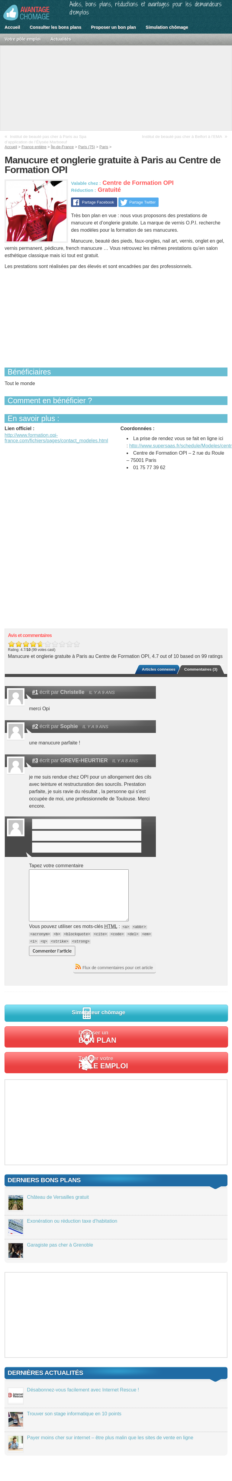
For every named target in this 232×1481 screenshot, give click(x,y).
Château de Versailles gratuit (58, 1197)
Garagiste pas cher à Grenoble (60, 1244)
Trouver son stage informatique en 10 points (74, 1413)
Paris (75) (86, 147)
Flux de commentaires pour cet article (117, 967)
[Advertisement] (116, 88)
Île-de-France (62, 147)
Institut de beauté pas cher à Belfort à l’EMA (182, 136)
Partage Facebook (98, 202)
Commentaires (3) (201, 669)
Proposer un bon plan (113, 27)
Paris (103, 147)
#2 (35, 726)
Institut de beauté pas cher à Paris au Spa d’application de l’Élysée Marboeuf (45, 139)
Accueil (12, 27)
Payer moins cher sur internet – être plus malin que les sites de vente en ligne (110, 1437)
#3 (35, 760)
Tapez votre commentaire (56, 865)
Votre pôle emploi (23, 39)
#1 (35, 692)
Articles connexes (159, 669)
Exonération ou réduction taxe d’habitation (72, 1221)
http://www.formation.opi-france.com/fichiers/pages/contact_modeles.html (56, 438)
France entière (34, 147)
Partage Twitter (142, 202)
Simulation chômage (167, 27)
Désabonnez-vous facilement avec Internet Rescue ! (83, 1389)
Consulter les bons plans (55, 27)
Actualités (60, 39)
